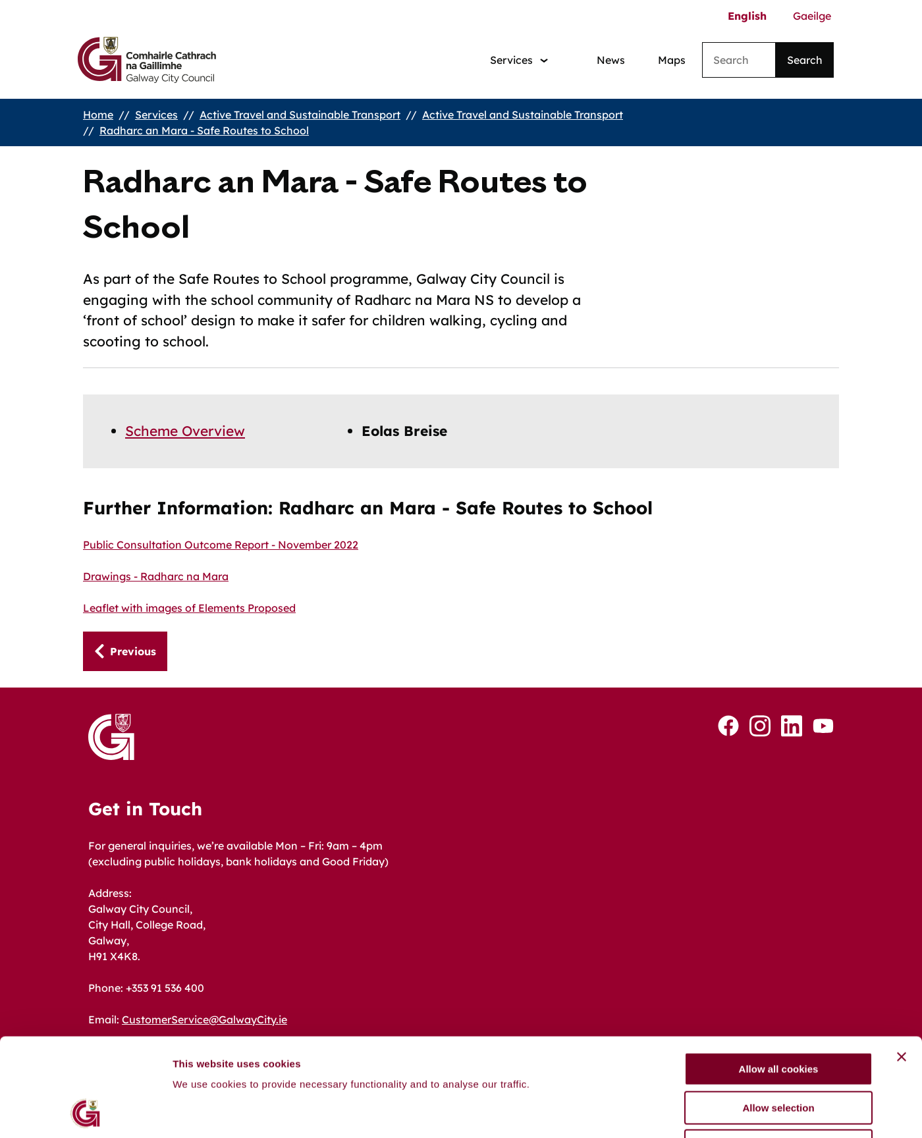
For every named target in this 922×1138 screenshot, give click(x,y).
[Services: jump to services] (519, 60)
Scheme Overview (185, 430)
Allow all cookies (779, 977)
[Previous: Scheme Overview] (125, 651)
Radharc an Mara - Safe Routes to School (204, 130)
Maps (672, 60)
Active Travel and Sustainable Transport (300, 114)
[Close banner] (901, 964)
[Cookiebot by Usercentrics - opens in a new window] (85, 1112)
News (611, 60)
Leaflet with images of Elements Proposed (189, 607)
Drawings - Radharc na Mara (156, 576)
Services (156, 114)
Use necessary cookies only (778, 1054)
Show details (691, 1112)
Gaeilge (812, 15)
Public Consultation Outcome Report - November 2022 (220, 544)
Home (98, 114)
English (747, 15)
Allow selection (778, 1015)
